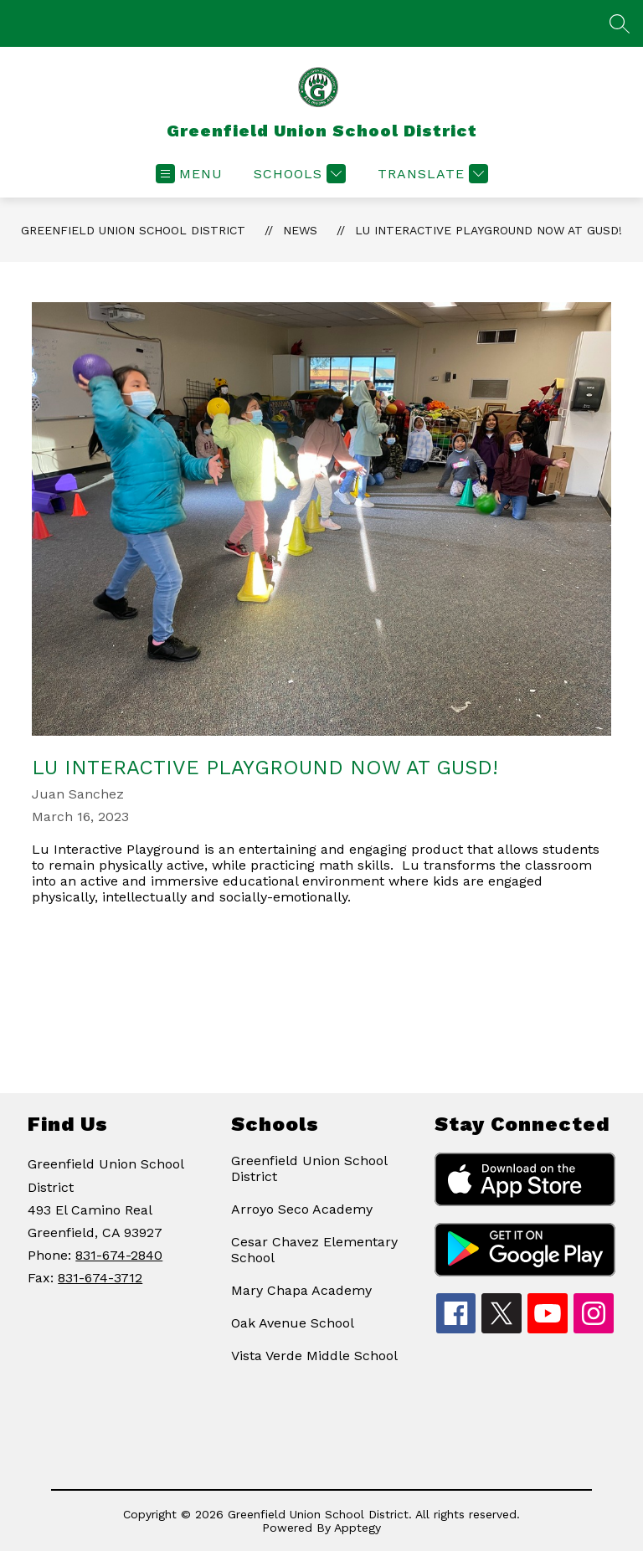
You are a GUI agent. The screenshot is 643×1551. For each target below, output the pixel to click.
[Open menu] (189, 173)
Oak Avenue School (292, 1323)
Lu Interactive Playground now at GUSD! (488, 230)
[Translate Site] (430, 173)
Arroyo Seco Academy (302, 1209)
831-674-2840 (118, 1255)
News (300, 230)
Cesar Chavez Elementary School (314, 1250)
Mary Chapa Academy (301, 1290)
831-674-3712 (100, 1278)
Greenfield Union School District (133, 230)
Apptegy (357, 1527)
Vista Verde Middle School (314, 1356)
